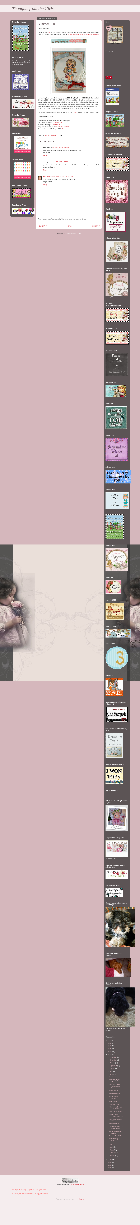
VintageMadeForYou (77, 1184)
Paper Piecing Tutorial (113, 1097)
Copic (75, 112)
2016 (110, 1046)
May (111, 1144)
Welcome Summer (62, 127)
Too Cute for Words (115, 1111)
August (112, 1068)
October (112, 1063)
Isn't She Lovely (114, 1094)
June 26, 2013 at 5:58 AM (60, 162)
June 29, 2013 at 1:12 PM (64, 176)
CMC (49, 32)
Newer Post (42, 226)
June (111, 1074)
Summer (65, 129)
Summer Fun (57, 123)
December (113, 1057)
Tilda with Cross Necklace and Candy (114, 1086)
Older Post (96, 226)
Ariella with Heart (114, 1077)
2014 (110, 1052)
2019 (110, 1040)
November (113, 1060)
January (112, 1155)
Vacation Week (114, 1124)
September (113, 1066)
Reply (45, 155)
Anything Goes (114, 1104)
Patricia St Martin (49, 176)
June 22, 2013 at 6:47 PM (60, 147)
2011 (110, 1162)
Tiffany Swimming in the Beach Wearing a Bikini (83, 34)
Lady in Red (113, 1101)
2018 (110, 1043)
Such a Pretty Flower (113, 1139)
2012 (110, 1159)
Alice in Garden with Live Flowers (115, 1108)
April (111, 1147)
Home (69, 226)
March (112, 1150)
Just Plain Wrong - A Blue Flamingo (115, 1127)
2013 (110, 1054)
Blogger (81, 1199)
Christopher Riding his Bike (115, 1132)
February (113, 1153)
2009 (110, 1168)
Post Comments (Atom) (73, 233)
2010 (110, 1165)
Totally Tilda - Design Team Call (115, 1115)
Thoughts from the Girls (33, 8)
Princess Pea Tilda (115, 1136)
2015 (110, 1049)
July (111, 1071)
